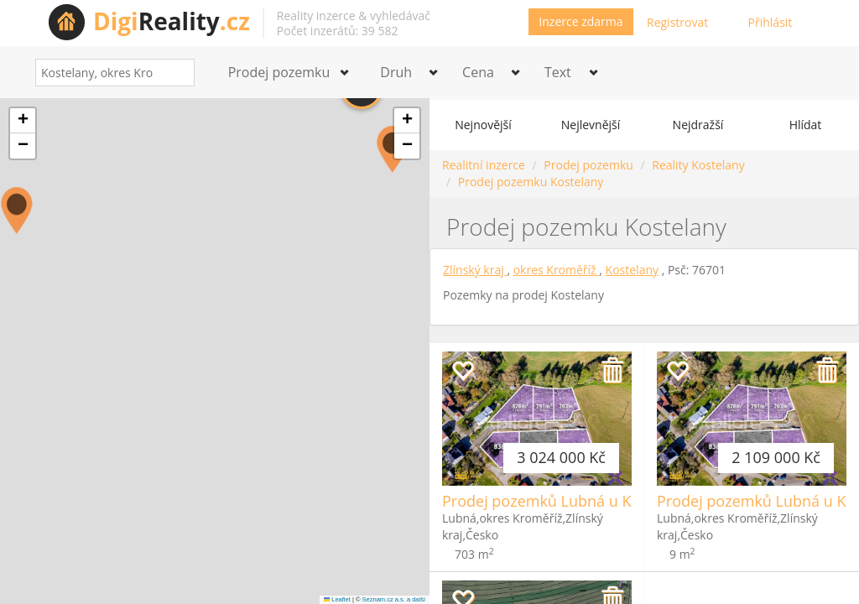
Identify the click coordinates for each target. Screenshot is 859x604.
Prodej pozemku (588, 165)
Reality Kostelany (698, 165)
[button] (17, 210)
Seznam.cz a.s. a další (393, 599)
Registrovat (677, 22)
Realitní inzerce (483, 165)
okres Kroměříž (556, 270)
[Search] (176, 72)
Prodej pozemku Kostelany (531, 182)
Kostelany (632, 270)
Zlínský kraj (475, 270)
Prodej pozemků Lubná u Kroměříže (568, 501)
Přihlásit (770, 22)
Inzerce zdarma (580, 21)
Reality (171, 21)
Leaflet (337, 599)
